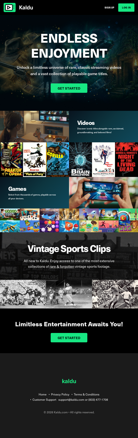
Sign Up (109, 7)
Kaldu (18, 7)
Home (43, 394)
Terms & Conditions (86, 394)
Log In (126, 7)
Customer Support (44, 399)
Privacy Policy (60, 394)
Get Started (69, 88)
